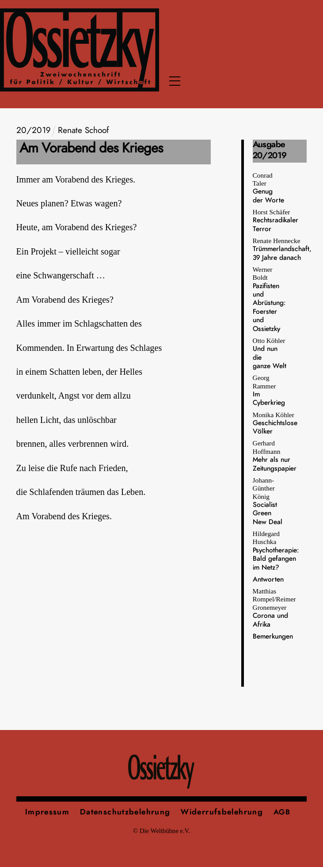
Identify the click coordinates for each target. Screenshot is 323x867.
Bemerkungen (273, 636)
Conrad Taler (268, 187)
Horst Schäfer (275, 220)
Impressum (47, 812)
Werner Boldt (269, 299)
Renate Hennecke (282, 249)
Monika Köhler (275, 423)
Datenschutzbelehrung (125, 812)
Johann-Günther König (267, 500)
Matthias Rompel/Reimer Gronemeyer (274, 607)
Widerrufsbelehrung (222, 812)
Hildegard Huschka (276, 550)
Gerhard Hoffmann (274, 455)
